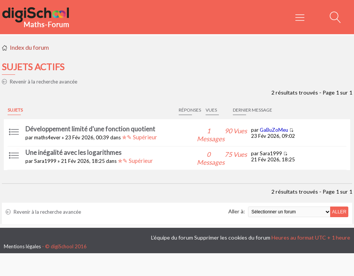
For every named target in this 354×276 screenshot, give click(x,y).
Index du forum (29, 47)
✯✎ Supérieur (139, 137)
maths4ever (47, 137)
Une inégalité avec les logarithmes (73, 152)
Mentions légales (22, 246)
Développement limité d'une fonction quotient (90, 129)
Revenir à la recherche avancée (39, 82)
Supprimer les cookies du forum (232, 237)
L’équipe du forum (172, 237)
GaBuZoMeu (274, 130)
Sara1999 (45, 161)
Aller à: (236, 211)
